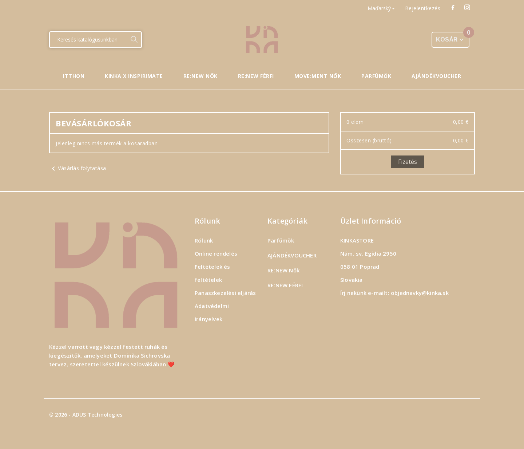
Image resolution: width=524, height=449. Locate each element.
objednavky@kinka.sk (420, 292)
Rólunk (204, 240)
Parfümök (280, 240)
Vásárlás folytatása (77, 168)
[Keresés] (88, 39)
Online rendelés (216, 253)
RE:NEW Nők (283, 270)
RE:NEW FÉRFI (285, 285)
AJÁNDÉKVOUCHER (292, 255)
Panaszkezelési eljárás (225, 292)
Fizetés (407, 162)
